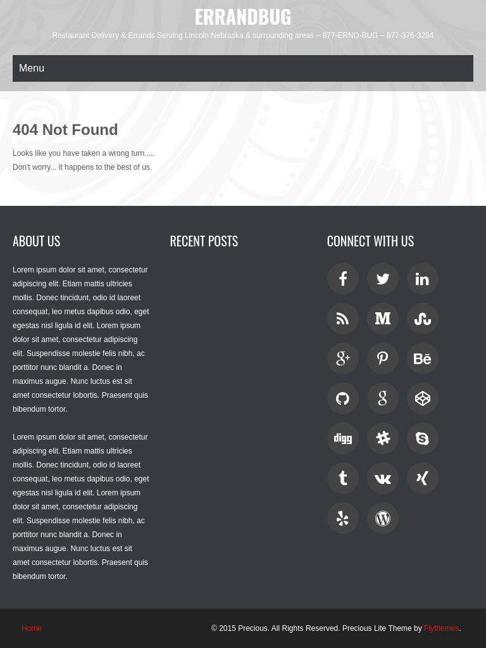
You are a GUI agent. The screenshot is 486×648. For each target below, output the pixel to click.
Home (32, 628)
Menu (31, 68)
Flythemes (441, 628)
